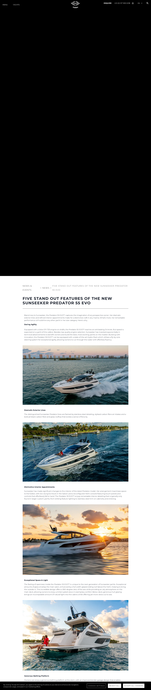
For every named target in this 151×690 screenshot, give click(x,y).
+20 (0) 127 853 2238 (122, 3)
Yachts (16, 5)
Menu (5, 5)
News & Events (27, 288)
